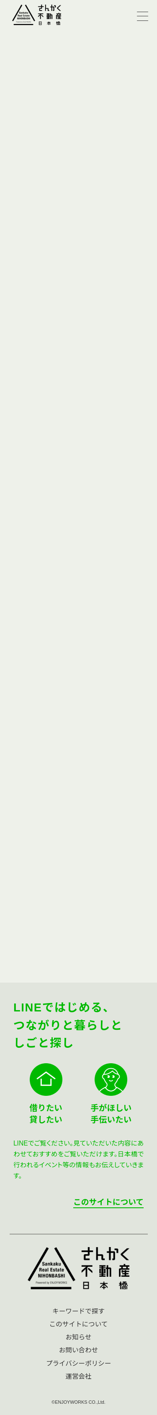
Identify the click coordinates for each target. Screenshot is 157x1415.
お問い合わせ (78, 1350)
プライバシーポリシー (78, 1363)
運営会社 (78, 1376)
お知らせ (78, 1337)
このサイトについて (108, 1202)
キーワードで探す (78, 1311)
